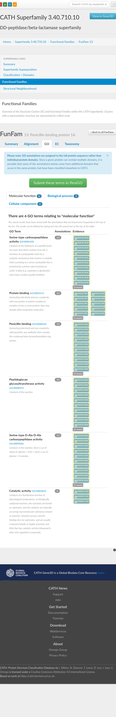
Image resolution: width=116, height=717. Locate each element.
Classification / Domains (18, 75)
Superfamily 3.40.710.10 (31, 41)
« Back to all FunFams (102, 132)
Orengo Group (58, 649)
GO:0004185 (27, 241)
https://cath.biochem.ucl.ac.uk (37, 676)
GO (46, 144)
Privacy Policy (58, 655)
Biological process (63, 196)
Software (58, 637)
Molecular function (25, 196)
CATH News (58, 588)
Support (58, 594)
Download (58, 625)
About (58, 644)
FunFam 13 (86, 41)
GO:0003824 (39, 490)
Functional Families (62, 41)
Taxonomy (72, 144)
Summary (9, 64)
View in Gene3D (102, 16)
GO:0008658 (39, 323)
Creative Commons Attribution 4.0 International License (62, 672)
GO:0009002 (16, 443)
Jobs (58, 600)
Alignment (31, 144)
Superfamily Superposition (20, 69)
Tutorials (58, 618)
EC (57, 144)
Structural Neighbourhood (19, 88)
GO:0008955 (16, 387)
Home (7, 41)
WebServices (58, 631)
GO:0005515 (37, 293)
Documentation (58, 612)
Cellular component (25, 204)
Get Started (58, 607)
